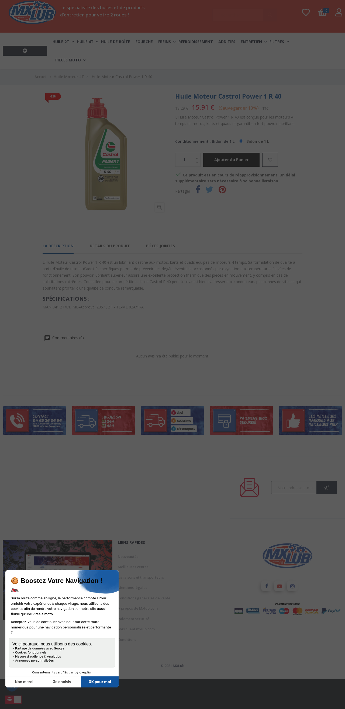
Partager (197, 190)
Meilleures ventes (133, 566)
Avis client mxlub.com (136, 629)
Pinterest (222, 190)
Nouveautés (128, 556)
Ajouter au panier (231, 159)
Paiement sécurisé (133, 618)
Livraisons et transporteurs (141, 577)
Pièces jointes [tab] (160, 245)
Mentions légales (132, 587)
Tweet (209, 190)
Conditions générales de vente (144, 598)
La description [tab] (58, 245)
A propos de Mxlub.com (138, 608)
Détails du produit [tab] (110, 245)
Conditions (127, 639)
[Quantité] (184, 159)
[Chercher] (244, 12)
